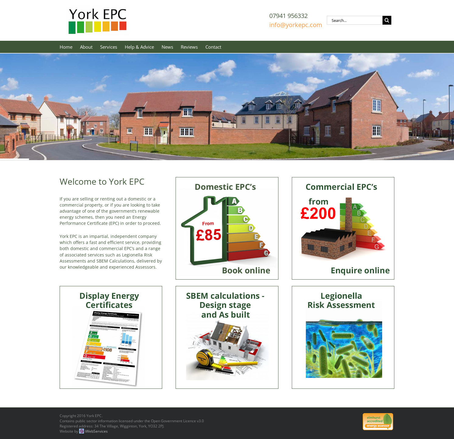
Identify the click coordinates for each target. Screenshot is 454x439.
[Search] (386, 20)
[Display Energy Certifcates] (111, 288)
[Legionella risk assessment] (343, 288)
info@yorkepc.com (295, 25)
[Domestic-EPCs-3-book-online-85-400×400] (227, 179)
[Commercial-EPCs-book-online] (343, 179)
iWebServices (96, 431)
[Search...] (354, 20)
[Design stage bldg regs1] (227, 288)
